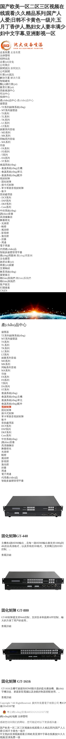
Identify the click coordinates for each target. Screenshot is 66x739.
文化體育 (5, 258)
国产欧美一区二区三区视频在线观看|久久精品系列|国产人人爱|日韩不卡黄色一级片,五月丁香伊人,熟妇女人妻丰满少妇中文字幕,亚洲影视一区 (32, 20)
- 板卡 (3, 191)
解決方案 (5, 77)
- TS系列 (4, 113)
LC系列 (5, 351)
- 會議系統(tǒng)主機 (11, 168)
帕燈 (3, 455)
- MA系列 (5, 142)
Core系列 (6, 435)
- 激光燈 (4, 236)
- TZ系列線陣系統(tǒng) (12, 107)
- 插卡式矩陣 (7, 185)
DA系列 (5, 386)
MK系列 (5, 364)
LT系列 (5, 354)
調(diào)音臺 (6, 214)
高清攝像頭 (6, 217)
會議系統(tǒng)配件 (11, 403)
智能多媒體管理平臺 (11, 252)
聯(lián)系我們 (7, 278)
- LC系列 (5, 123)
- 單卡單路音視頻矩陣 (12, 188)
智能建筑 (5, 81)
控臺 (3, 467)
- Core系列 (5, 207)
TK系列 (5, 348)
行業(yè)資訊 (7, 74)
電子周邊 (5, 245)
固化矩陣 (6, 410)
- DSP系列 (5, 200)
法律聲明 (5, 55)
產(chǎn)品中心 (8, 100)
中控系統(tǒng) (8, 210)
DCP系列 (6, 426)
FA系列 (5, 377)
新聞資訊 (5, 68)
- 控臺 (3, 239)
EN (5, 290)
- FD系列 (5, 151)
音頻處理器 (6, 194)
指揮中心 (5, 97)
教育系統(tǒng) (8, 271)
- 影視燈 (4, 233)
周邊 (3, 471)
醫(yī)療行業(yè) (8, 84)
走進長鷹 (5, 52)
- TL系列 (4, 116)
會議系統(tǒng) (8, 164)
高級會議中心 (7, 90)
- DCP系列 (5, 197)
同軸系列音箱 (7, 139)
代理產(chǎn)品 (8, 249)
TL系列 (5, 345)
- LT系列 (4, 126)
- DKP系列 (5, 204)
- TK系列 (5, 120)
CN (1, 290)
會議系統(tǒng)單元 (11, 400)
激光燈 (5, 464)
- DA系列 (5, 158)
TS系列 (5, 342)
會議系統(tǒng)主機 (11, 396)
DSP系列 (6, 429)
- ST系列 (4, 161)
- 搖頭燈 (4, 229)
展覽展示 (5, 275)
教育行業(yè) (7, 87)
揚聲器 (3, 103)
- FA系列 (4, 148)
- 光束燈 (4, 223)
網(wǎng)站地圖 (8, 716)
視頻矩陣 (5, 178)
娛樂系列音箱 (7, 129)
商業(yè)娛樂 (7, 265)
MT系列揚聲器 (9, 338)
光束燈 (5, 452)
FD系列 (5, 380)
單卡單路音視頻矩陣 (12, 416)
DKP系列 (6, 432)
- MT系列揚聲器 (8, 110)
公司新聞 (5, 71)
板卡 (3, 419)
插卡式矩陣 (7, 413)
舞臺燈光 (5, 220)
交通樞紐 (5, 268)
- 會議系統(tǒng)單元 (11, 171)
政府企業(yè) (7, 262)
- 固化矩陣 (5, 181)
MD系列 (5, 361)
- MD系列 (5, 132)
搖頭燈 (5, 458)
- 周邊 (3, 242)
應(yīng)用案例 (8, 255)
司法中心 (5, 93)
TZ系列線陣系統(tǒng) (13, 335)
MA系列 (5, 370)
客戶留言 (5, 284)
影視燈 (5, 461)
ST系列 (5, 389)
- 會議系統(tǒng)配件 (11, 175)
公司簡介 (5, 65)
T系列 (4, 383)
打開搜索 (5, 287)
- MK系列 (5, 135)
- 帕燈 (3, 226)
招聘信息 (5, 58)
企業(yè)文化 (7, 62)
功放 (2, 145)
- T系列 (4, 155)
